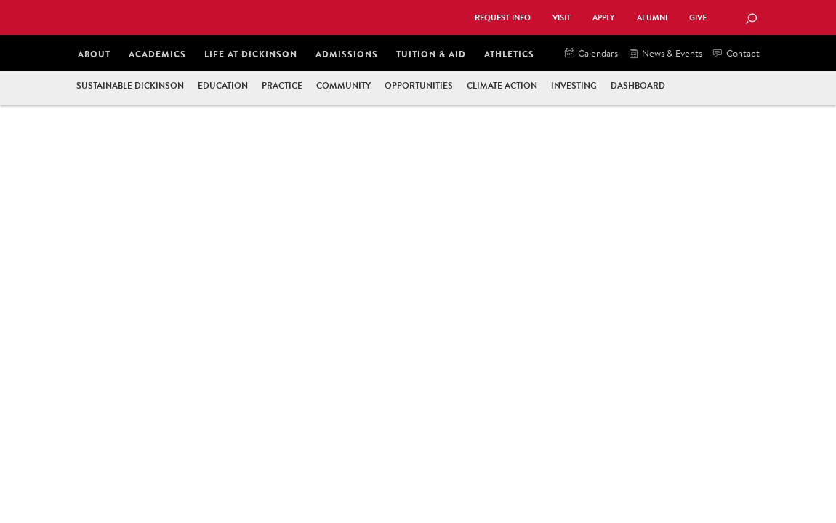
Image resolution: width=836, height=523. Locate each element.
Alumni (652, 17)
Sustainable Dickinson (130, 85)
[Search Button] (751, 19)
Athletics (509, 54)
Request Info (503, 17)
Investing (574, 85)
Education (223, 85)
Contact (736, 54)
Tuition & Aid (431, 54)
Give (698, 17)
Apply (603, 17)
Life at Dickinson (250, 54)
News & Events (665, 54)
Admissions (346, 54)
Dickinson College (233, 16)
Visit (561, 17)
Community (343, 85)
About (94, 54)
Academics (157, 54)
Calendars (591, 54)
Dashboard (638, 85)
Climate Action (502, 85)
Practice (282, 85)
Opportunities (419, 85)
